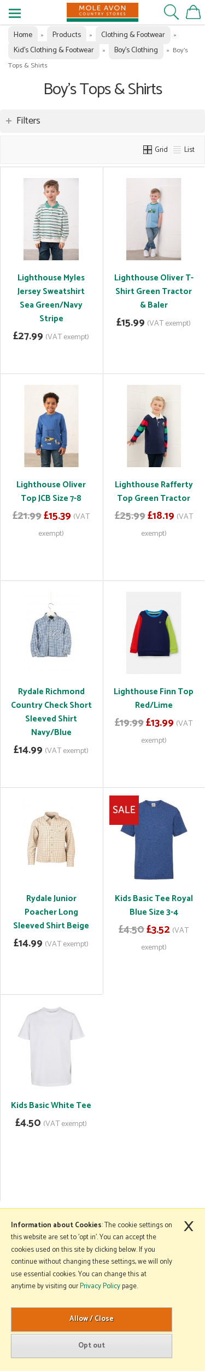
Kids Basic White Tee (51, 1105)
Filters (28, 121)
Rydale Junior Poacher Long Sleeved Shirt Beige (51, 912)
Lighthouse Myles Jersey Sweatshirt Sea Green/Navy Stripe (51, 298)
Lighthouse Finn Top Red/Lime (154, 698)
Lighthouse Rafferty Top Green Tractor (154, 491)
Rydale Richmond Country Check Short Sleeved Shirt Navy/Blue (51, 712)
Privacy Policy (100, 1286)
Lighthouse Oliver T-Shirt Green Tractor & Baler (154, 291)
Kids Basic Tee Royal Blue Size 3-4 (154, 905)
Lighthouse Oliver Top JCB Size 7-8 (51, 491)
